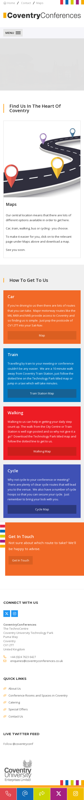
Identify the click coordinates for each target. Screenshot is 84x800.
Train (13, 354)
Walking (15, 412)
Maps (11, 204)
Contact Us (16, 716)
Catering (14, 702)
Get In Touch (20, 560)
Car (11, 296)
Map (42, 335)
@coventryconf (23, 744)
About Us (15, 689)
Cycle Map (42, 509)
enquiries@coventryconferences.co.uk (36, 661)
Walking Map (42, 451)
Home (11, 3)
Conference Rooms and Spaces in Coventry (38, 695)
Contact (26, 3)
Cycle (13, 470)
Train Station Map (42, 393)
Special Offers (18, 709)
